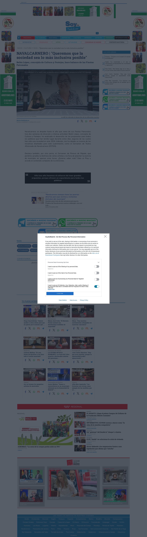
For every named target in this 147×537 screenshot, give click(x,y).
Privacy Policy (84, 300)
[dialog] (73, 268)
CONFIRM (59, 293)
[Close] (106, 237)
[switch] (96, 266)
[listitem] (73, 262)
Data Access (73, 300)
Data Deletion (63, 300)
